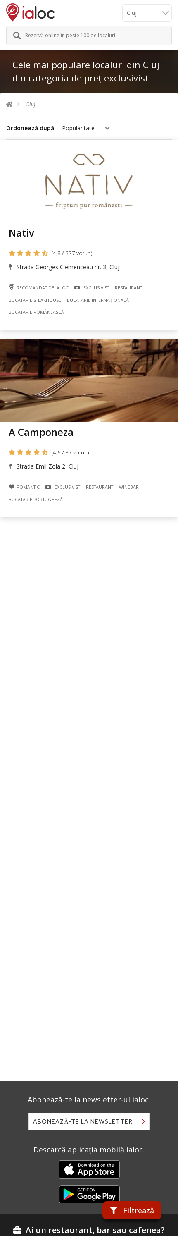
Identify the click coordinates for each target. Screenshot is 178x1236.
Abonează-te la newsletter (82, 1121)
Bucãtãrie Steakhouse (35, 300)
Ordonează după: (31, 128)
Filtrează (132, 1210)
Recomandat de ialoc (39, 287)
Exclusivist (91, 288)
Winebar (129, 487)
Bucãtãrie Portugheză (36, 499)
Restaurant (128, 288)
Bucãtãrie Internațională (98, 300)
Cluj (31, 104)
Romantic (24, 487)
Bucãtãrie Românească (36, 312)
